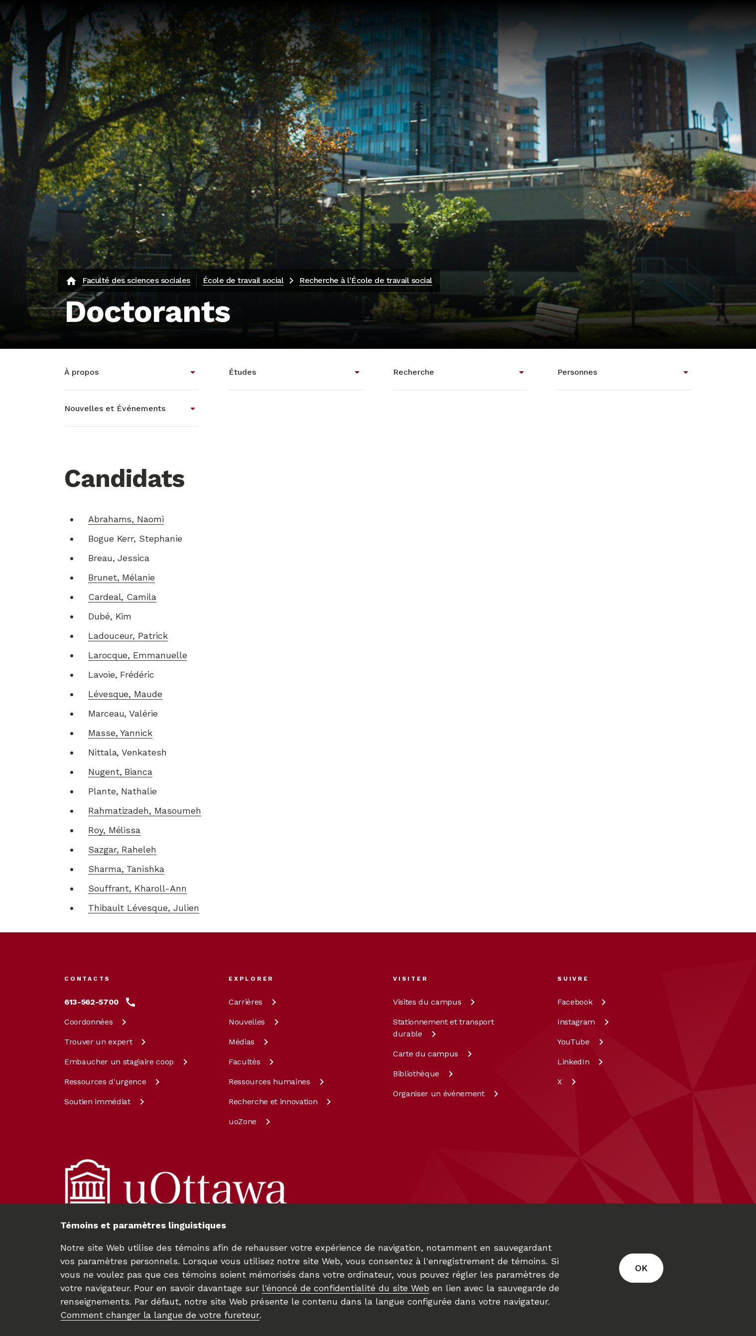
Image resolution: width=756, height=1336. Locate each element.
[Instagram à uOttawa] (585, 1022)
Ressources (113, 1081)
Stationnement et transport (443, 1028)
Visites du (436, 1002)
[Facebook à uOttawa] (583, 1002)
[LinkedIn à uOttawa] (582, 1062)
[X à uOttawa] (568, 1082)
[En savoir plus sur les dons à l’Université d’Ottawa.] (665, 21)
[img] (103, 22)
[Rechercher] (413, 62)
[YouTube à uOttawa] (582, 1042)
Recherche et (282, 1101)
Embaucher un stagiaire (127, 1061)
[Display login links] (677, 63)
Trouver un (106, 1041)
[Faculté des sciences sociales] (127, 280)
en (636, 62)
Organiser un (447, 1093)
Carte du (434, 1053)
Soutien (106, 1101)
